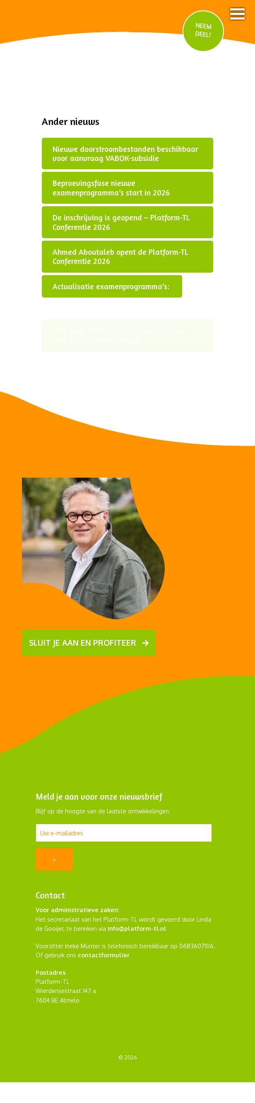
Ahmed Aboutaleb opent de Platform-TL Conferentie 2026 (120, 256)
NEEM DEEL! (203, 30)
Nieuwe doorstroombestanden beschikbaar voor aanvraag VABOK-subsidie (125, 153)
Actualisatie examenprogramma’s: (112, 286)
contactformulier (104, 955)
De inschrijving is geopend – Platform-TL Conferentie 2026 (121, 222)
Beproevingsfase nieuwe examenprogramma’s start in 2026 (111, 187)
